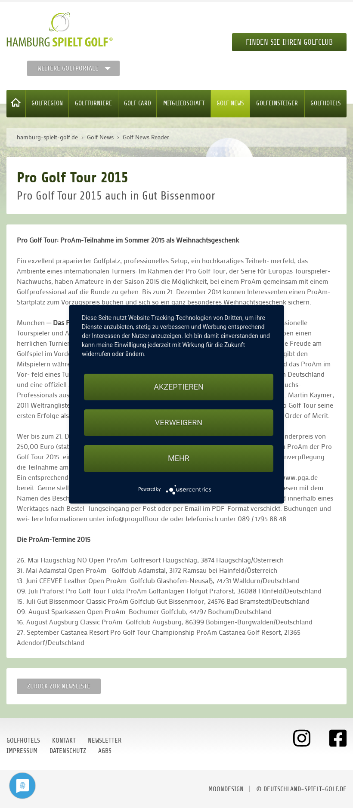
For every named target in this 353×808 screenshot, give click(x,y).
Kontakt (64, 740)
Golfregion (47, 103)
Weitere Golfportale (68, 68)
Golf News (230, 103)
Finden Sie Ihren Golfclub (289, 42)
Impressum (21, 751)
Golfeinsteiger (277, 103)
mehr (178, 458)
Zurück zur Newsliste (58, 686)
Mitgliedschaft (183, 103)
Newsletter (104, 740)
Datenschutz (68, 751)
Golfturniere (93, 103)
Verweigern (178, 422)
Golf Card (137, 103)
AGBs (104, 751)
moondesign (226, 789)
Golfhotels (325, 103)
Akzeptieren (178, 386)
